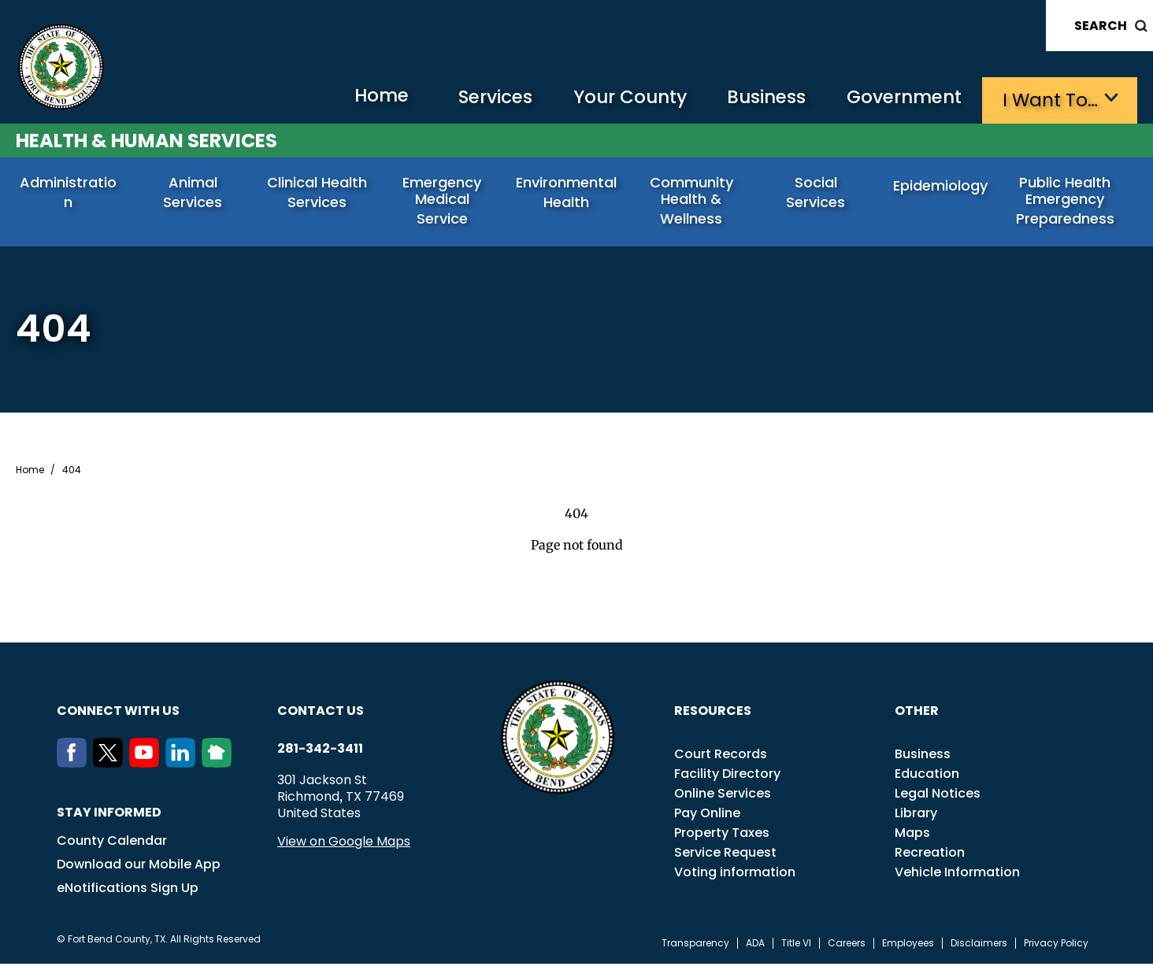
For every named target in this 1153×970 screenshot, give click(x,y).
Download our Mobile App (139, 870)
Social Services (817, 187)
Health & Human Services (146, 139)
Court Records (720, 760)
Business (759, 99)
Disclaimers (979, 949)
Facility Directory (727, 780)
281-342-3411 (320, 755)
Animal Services (194, 187)
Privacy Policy (1056, 949)
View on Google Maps (343, 848)
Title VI (796, 949)
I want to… (1050, 99)
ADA (755, 949)
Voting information (734, 878)
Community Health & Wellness (693, 202)
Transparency (695, 949)
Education (927, 780)
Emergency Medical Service (444, 193)
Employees (908, 949)
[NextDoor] (220, 769)
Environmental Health (568, 193)
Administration (70, 187)
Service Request (725, 859)
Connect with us (118, 717)
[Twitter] (111, 769)
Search (1100, 26)
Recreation (930, 859)
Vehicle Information (957, 878)
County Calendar (112, 847)
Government (901, 99)
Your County (618, 99)
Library (916, 819)
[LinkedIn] (183, 769)
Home (361, 98)
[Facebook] (75, 769)
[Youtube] (147, 769)
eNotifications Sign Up (127, 894)
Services (479, 99)
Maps (912, 839)
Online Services (722, 799)
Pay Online (707, 819)
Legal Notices (938, 799)
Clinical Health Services (319, 193)
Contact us (320, 717)
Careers (847, 949)
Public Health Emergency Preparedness (1067, 202)
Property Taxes (721, 839)
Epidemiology (942, 187)
